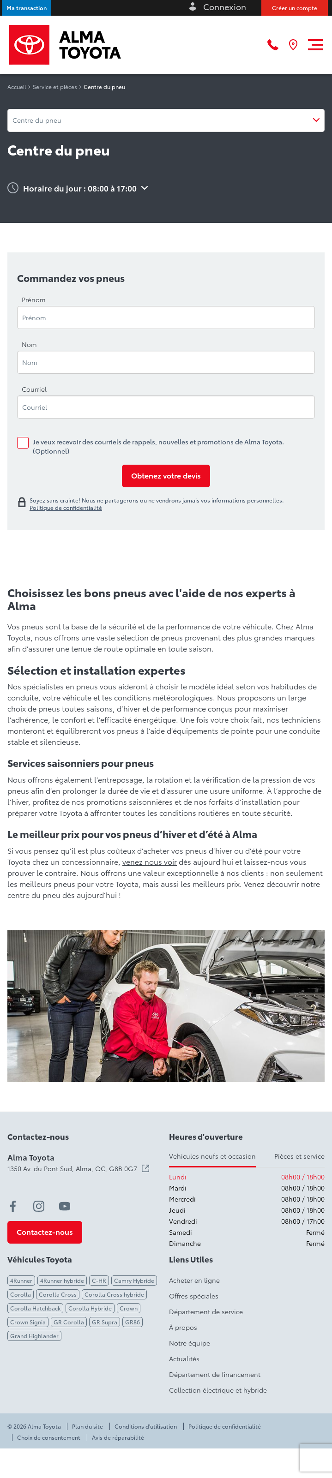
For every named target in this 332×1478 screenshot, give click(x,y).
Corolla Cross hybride (114, 1294)
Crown (129, 1308)
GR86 (132, 1322)
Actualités (184, 1358)
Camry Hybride (134, 1280)
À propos (183, 1327)
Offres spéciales (193, 1295)
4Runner (21, 1280)
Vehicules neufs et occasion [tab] (212, 1156)
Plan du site (87, 1426)
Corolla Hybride (90, 1308)
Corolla (20, 1294)
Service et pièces (55, 86)
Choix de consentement (48, 1437)
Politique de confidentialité (224, 1426)
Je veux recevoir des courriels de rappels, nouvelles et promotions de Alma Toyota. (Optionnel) (158, 446)
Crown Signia (28, 1322)
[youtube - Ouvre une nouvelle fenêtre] (64, 1206)
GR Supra (104, 1322)
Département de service (206, 1311)
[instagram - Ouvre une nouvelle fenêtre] (38, 1206)
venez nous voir (149, 861)
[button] (26, 8)
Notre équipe (189, 1342)
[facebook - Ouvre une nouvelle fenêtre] (12, 1206)
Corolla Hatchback (35, 1308)
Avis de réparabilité (118, 1437)
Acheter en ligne (194, 1280)
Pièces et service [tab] (299, 1156)
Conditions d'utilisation (146, 1426)
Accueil (16, 86)
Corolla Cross (58, 1294)
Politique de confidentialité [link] (66, 507)
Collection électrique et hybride (218, 1389)
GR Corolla (69, 1322)
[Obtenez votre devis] (166, 476)
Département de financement (214, 1374)
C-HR (99, 1280)
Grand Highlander (34, 1336)
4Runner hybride (62, 1280)
